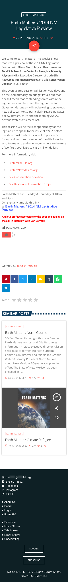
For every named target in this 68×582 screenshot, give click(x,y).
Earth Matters (33, 14)
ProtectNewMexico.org (23, 170)
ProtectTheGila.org (20, 163)
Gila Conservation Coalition (26, 177)
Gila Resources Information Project (31, 184)
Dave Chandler (27, 266)
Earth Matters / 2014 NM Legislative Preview (29, 208)
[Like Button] (6, 234)
